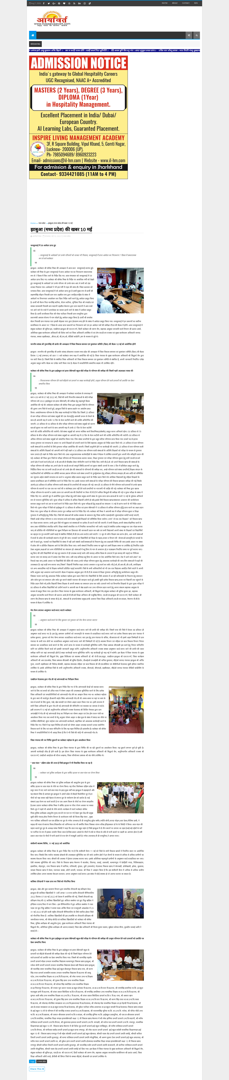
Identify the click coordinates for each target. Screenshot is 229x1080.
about (174, 3)
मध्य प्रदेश (42, 223)
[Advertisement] (146, 17)
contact (185, 3)
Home (165, 3)
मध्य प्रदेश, (67, 236)
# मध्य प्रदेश (41, 1061)
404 (196, 3)
